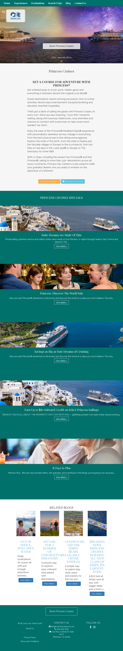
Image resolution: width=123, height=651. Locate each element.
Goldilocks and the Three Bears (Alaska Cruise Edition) (74, 551)
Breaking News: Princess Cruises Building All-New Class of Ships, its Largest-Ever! (97, 556)
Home (7, 3)
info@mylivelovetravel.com (62, 626)
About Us (30, 628)
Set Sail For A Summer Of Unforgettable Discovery (54, 549)
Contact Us (80, 3)
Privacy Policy (30, 637)
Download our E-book (73, 181)
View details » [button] (61, 246)
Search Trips (55, 3)
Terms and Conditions (30, 641)
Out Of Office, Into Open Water (26, 546)
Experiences (20, 3)
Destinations (37, 3)
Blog (68, 3)
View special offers (61, 59)
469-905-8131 (63, 629)
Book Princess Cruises (62, 46)
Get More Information (49, 181)
